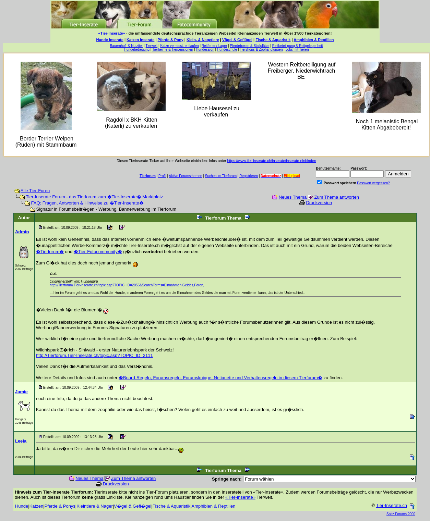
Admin (22, 231)
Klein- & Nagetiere (203, 40)
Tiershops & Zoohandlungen (261, 49)
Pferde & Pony (170, 40)
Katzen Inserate (140, 40)
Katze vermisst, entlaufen (179, 46)
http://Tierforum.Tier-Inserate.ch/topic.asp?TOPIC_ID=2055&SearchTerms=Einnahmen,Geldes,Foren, (127, 285)
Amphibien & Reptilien (314, 40)
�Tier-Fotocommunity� (98, 251)
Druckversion (319, 202)
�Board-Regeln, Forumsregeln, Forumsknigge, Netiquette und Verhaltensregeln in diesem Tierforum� (220, 377)
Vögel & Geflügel (237, 40)
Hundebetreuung (137, 49)
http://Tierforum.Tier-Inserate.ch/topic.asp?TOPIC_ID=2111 (94, 355)
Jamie (21, 391)
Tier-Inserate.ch (391, 505)
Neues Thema (293, 197)
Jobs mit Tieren (297, 49)
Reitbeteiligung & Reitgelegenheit (297, 46)
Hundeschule (227, 49)
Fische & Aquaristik (272, 40)
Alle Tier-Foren (35, 190)
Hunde (21, 506)
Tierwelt (152, 46)
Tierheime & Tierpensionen (172, 49)
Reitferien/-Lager (214, 46)
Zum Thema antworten (336, 197)
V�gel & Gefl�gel (132, 506)
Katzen (36, 506)
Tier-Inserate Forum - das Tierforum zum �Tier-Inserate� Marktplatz (94, 196)
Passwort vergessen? (373, 183)
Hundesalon (205, 49)
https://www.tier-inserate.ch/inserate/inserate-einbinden (271, 161)
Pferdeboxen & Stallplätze (249, 46)
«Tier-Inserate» (111, 33)
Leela (20, 441)
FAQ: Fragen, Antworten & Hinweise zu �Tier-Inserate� (87, 203)
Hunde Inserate (109, 40)
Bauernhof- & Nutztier (126, 46)
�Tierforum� (50, 251)
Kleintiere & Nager (94, 506)
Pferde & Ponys (60, 506)
